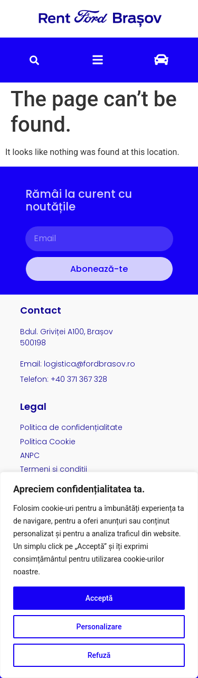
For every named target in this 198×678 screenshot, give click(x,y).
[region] (99, 575)
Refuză (99, 655)
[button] (34, 60)
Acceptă (99, 598)
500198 (33, 342)
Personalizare (99, 626)
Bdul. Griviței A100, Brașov (66, 331)
